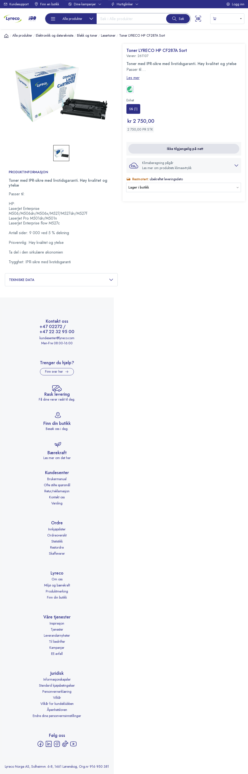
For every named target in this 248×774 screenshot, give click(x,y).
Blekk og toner (87, 35)
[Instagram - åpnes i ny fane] (57, 744)
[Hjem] (6, 35)
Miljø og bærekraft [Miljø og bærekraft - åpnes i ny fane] (57, 585)
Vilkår (57, 697)
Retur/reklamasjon (57, 491)
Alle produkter (22, 35)
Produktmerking (57, 591)
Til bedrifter (57, 641)
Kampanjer (56, 647)
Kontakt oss (57, 497)
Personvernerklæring (56, 691)
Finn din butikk (57, 597)
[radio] (133, 109)
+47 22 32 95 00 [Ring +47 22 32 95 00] (56, 332)
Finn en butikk (46, 4)
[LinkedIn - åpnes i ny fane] (48, 744)
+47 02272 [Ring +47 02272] (50, 326)
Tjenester (57, 629)
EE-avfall (57, 653)
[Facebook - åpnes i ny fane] (40, 744)
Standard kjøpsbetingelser (57, 685)
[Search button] (178, 18)
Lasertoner (108, 35)
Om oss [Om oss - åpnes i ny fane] (57, 579)
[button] (184, 165)
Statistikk (57, 541)
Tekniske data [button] (61, 279)
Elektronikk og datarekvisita (54, 35)
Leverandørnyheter (57, 635)
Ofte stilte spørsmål (57, 485)
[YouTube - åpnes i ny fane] (73, 744)
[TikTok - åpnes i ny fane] (65, 744)
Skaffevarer (57, 553)
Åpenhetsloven (57, 709)
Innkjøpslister (57, 529)
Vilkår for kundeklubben (57, 703)
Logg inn (235, 4)
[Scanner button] (198, 19)
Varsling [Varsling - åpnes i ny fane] (56, 503)
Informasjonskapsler (57, 679)
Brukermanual (57, 479)
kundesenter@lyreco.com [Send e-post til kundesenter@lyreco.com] (56, 338)
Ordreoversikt (57, 535)
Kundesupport (16, 4)
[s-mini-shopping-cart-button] (227, 18)
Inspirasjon (57, 623)
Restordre (57, 547)
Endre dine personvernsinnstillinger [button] (57, 715)
